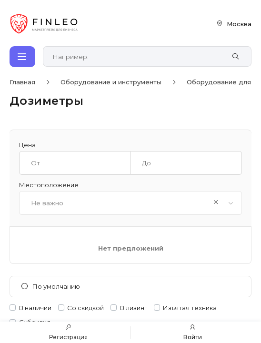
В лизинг (133, 308)
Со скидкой (85, 308)
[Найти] (235, 56)
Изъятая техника (190, 308)
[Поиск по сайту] (137, 57)
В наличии (35, 308)
